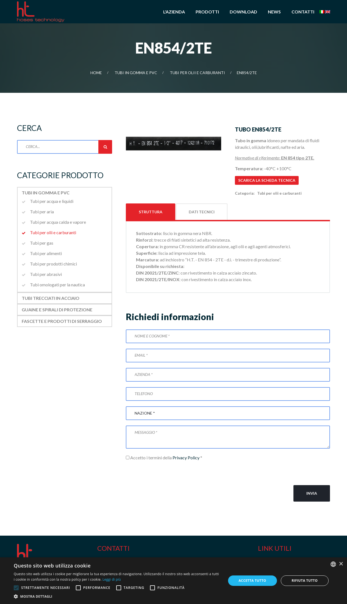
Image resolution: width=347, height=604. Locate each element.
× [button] (341, 564)
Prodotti (207, 11)
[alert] (173, 580)
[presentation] (167, 473)
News (274, 11)
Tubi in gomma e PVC (136, 72)
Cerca (105, 147)
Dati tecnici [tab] (202, 211)
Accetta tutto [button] (252, 580)
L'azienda (174, 11)
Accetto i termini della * (164, 457)
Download (243, 11)
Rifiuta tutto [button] (305, 580)
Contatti (303, 11)
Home (96, 72)
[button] (117, 596)
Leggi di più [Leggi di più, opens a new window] (111, 579)
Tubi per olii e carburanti (197, 72)
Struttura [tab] (150, 211)
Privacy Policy (186, 457)
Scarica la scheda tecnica (266, 180)
